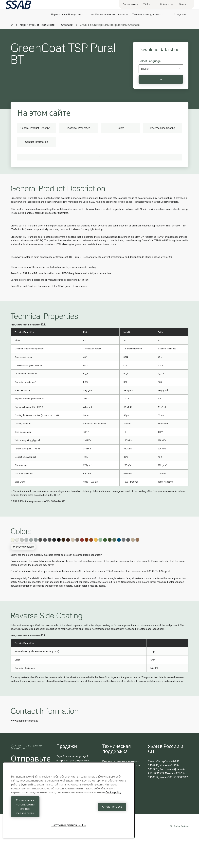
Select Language (150, 61)
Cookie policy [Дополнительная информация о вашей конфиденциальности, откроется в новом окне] (113, 801)
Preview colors (23, 546)
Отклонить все (98, 811)
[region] (69, 804)
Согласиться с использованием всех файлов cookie (39, 811)
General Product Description (36, 128)
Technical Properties (78, 128)
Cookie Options (179, 826)
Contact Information (36, 141)
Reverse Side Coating (162, 128)
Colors (120, 128)
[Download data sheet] (161, 79)
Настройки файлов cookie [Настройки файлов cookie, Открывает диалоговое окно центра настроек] (69, 825)
